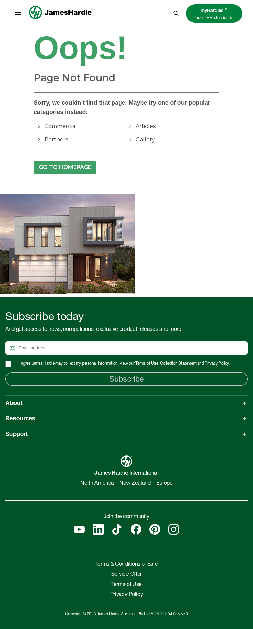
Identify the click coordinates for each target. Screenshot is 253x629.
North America (97, 483)
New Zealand (134, 483)
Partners (56, 139)
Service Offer (126, 574)
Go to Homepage (65, 167)
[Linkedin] (98, 529)
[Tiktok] (117, 529)
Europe (164, 483)
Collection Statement (178, 363)
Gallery (145, 139)
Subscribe (126, 378)
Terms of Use (146, 363)
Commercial (61, 126)
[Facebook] (136, 529)
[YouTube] (79, 529)
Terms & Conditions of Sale (126, 564)
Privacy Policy (217, 363)
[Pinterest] (154, 529)
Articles (146, 126)
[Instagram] (173, 529)
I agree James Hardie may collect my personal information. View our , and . (123, 363)
